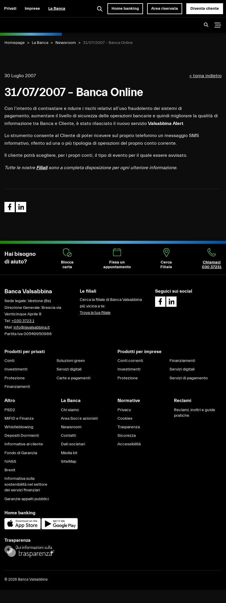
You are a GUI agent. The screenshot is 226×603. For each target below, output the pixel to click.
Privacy (124, 410)
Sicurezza (126, 435)
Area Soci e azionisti (79, 418)
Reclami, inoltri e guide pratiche (194, 413)
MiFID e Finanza (19, 418)
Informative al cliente (23, 444)
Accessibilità (129, 444)
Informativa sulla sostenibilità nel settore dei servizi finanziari (25, 484)
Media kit (69, 453)
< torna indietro (205, 75)
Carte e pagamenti (73, 378)
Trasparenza (128, 427)
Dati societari (73, 444)
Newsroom (65, 42)
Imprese (32, 8)
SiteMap (68, 461)
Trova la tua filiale (95, 312)
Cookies (124, 418)
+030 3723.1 (22, 321)
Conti (9, 360)
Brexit (9, 470)
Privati (10, 8)
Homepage (14, 42)
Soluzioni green (70, 360)
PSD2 (9, 410)
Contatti (68, 435)
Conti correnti (130, 360)
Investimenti (15, 369)
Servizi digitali (69, 369)
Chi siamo (70, 410)
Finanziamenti (17, 386)
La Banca (56, 8)
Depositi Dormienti (21, 435)
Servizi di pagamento (189, 378)
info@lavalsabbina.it (32, 327)
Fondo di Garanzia (20, 453)
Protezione (14, 378)
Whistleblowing (18, 427)
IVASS (10, 461)
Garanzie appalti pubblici (26, 499)
